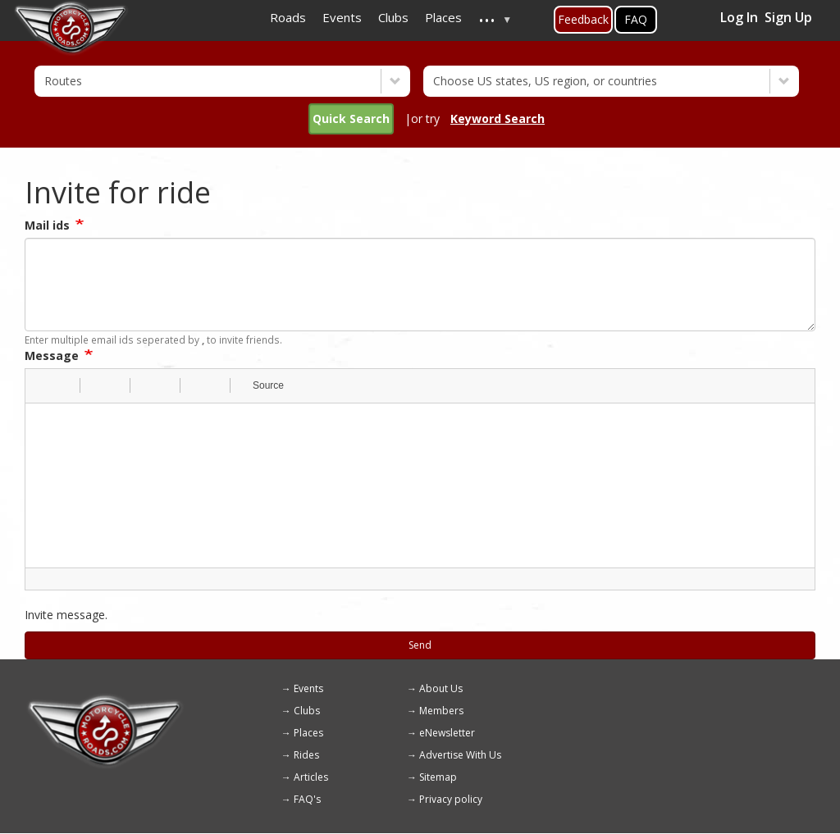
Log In (739, 17)
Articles (311, 777)
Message (52, 355)
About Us (441, 688)
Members (441, 711)
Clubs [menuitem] (393, 17)
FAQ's (307, 799)
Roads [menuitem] (288, 17)
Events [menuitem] (342, 17)
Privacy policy (450, 799)
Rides (306, 755)
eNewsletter (447, 733)
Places (308, 733)
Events (308, 688)
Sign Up (788, 17)
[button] (43, 385)
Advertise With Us (460, 755)
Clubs (307, 711)
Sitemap (438, 777)
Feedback (583, 19)
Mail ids (47, 225)
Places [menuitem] (443, 17)
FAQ (635, 19)
